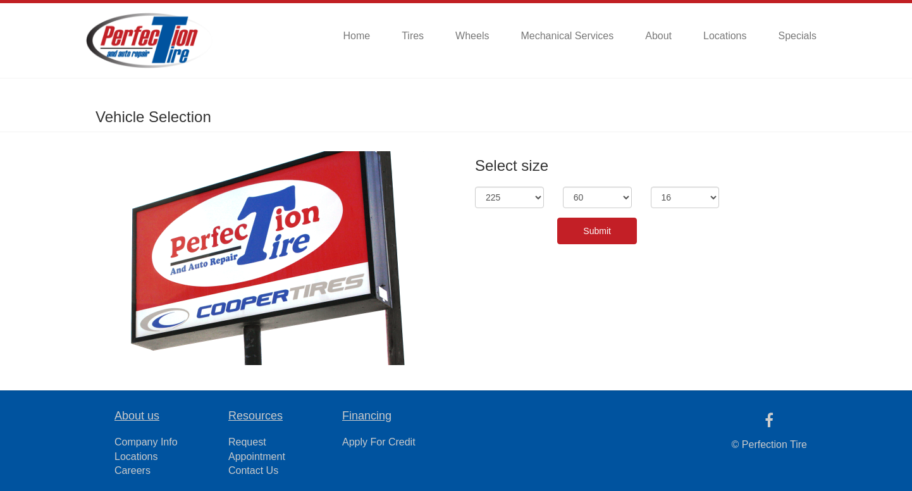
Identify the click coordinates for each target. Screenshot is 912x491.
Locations (725, 35)
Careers (132, 470)
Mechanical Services (567, 35)
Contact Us (253, 470)
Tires (413, 35)
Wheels (472, 35)
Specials (797, 35)
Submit (597, 231)
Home (356, 35)
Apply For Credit (379, 442)
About (658, 35)
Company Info (146, 442)
